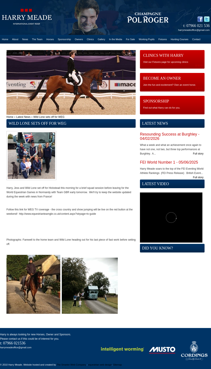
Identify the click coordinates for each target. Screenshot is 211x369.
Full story (198, 153)
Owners (79, 39)
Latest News (23, 116)
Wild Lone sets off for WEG (49, 116)
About (15, 39)
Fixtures (162, 39)
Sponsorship (64, 39)
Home (5, 39)
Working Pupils (147, 39)
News (25, 39)
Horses (50, 39)
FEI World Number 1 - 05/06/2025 (169, 162)
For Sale (130, 39)
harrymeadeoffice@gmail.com (194, 30)
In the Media (115, 39)
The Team (37, 39)
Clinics (90, 39)
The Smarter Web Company (71, 364)
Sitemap (117, 364)
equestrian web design (100, 364)
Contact (196, 39)
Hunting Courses (179, 39)
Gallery (101, 39)
